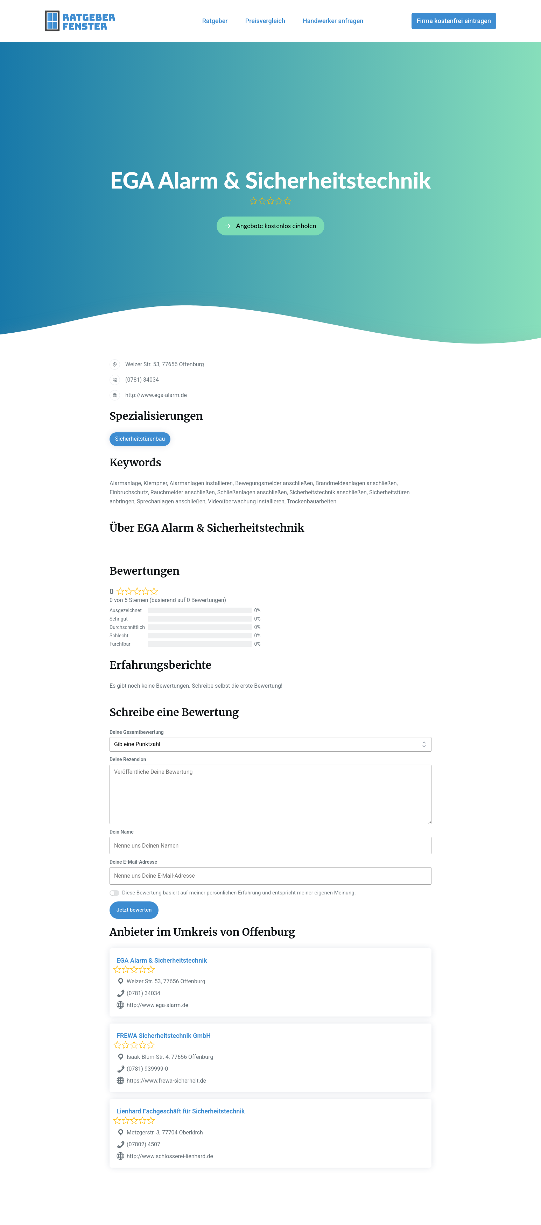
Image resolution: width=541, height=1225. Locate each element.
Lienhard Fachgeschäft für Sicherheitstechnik (181, 1111)
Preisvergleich (265, 20)
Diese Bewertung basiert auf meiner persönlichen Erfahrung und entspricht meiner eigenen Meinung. (239, 893)
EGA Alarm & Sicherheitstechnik (162, 960)
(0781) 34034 (142, 379)
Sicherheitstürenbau (140, 439)
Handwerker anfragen (333, 20)
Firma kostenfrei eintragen (454, 20)
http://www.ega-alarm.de (156, 395)
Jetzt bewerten (134, 910)
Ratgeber (215, 20)
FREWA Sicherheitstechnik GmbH (164, 1035)
